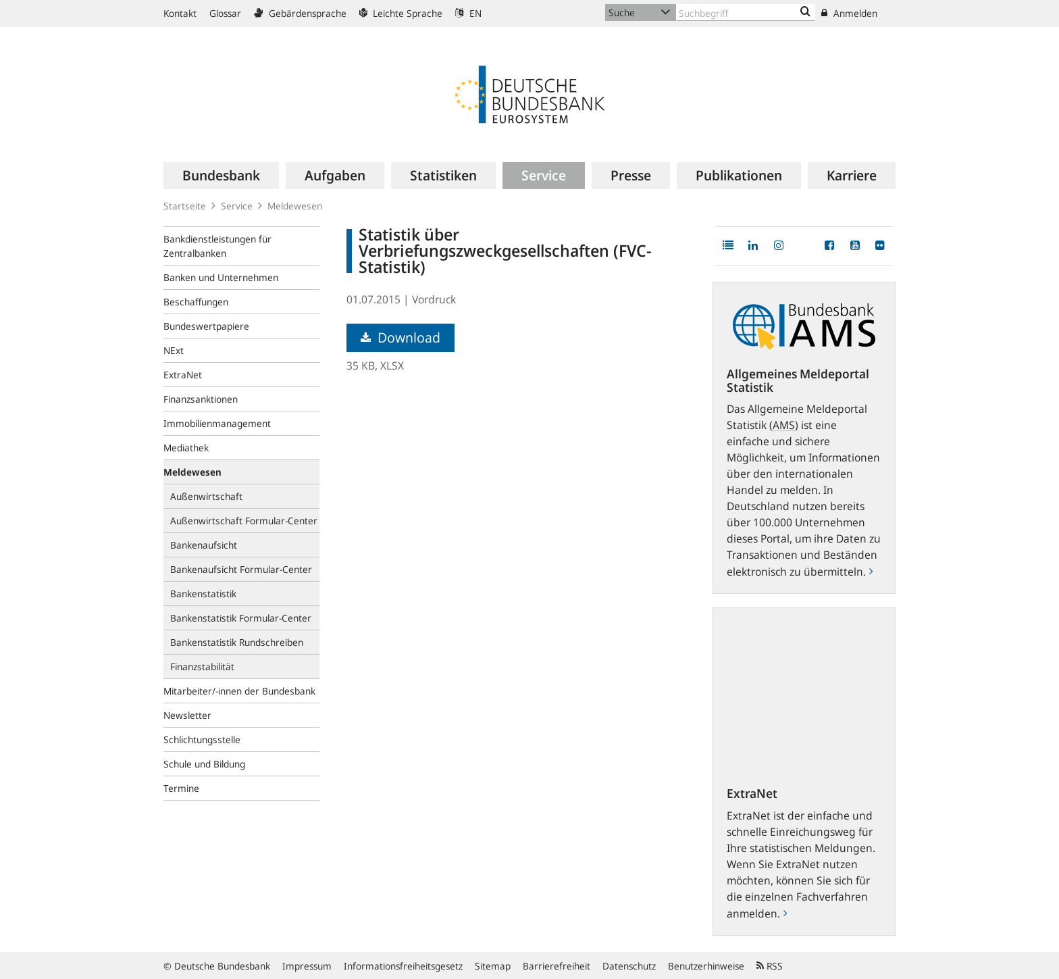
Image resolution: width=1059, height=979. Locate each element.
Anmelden (849, 13)
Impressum (307, 965)
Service (237, 205)
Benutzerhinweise (706, 965)
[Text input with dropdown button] (745, 12)
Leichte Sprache (400, 13)
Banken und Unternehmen (220, 277)
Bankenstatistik (203, 593)
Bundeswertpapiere (206, 326)
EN (468, 13)
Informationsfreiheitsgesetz (403, 965)
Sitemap (493, 965)
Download (400, 337)
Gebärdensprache (300, 13)
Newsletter (187, 715)
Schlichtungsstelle (201, 739)
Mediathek (186, 447)
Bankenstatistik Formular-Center (240, 617)
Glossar (225, 13)
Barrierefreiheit (556, 965)
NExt (173, 350)
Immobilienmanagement (217, 423)
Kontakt (180, 13)
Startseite (184, 205)
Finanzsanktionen (200, 399)
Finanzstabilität (202, 666)
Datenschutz (629, 965)
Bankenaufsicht (203, 544)
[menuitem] (221, 175)
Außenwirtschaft (206, 496)
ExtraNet (182, 374)
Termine (181, 788)
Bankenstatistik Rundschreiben (236, 642)
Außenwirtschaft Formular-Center (243, 520)
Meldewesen (294, 205)
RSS (769, 965)
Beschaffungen (195, 301)
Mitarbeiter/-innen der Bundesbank (239, 690)
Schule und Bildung (204, 763)
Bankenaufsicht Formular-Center (241, 569)
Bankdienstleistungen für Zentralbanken (217, 245)
